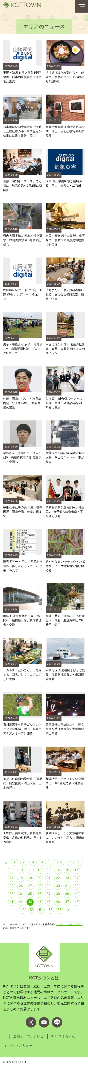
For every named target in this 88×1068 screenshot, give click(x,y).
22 (58, 878)
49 (22, 910)
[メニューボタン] (81, 6)
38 (58, 894)
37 (49, 894)
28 (39, 886)
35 (30, 894)
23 (67, 878)
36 (39, 894)
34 (21, 894)
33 (11, 894)
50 (32, 910)
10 (21, 870)
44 (39, 902)
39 (67, 894)
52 (50, 910)
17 (11, 878)
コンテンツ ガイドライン (69, 924)
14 (58, 870)
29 (49, 886)
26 (21, 886)
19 (30, 878)
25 (11, 886)
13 (49, 870)
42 (21, 902)
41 (11, 902)
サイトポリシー (21, 1045)
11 (30, 870)
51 (41, 910)
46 (58, 902)
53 (59, 910)
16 (76, 870)
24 (76, 878)
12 (39, 870)
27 (30, 886)
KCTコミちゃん (63, 1036)
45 (49, 902)
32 (76, 886)
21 (49, 878)
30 (58, 886)
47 (67, 902)
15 (67, 870)
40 (76, 894)
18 (21, 878)
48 (76, 902)
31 (67, 886)
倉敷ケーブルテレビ (28, 1036)
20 (39, 878)
